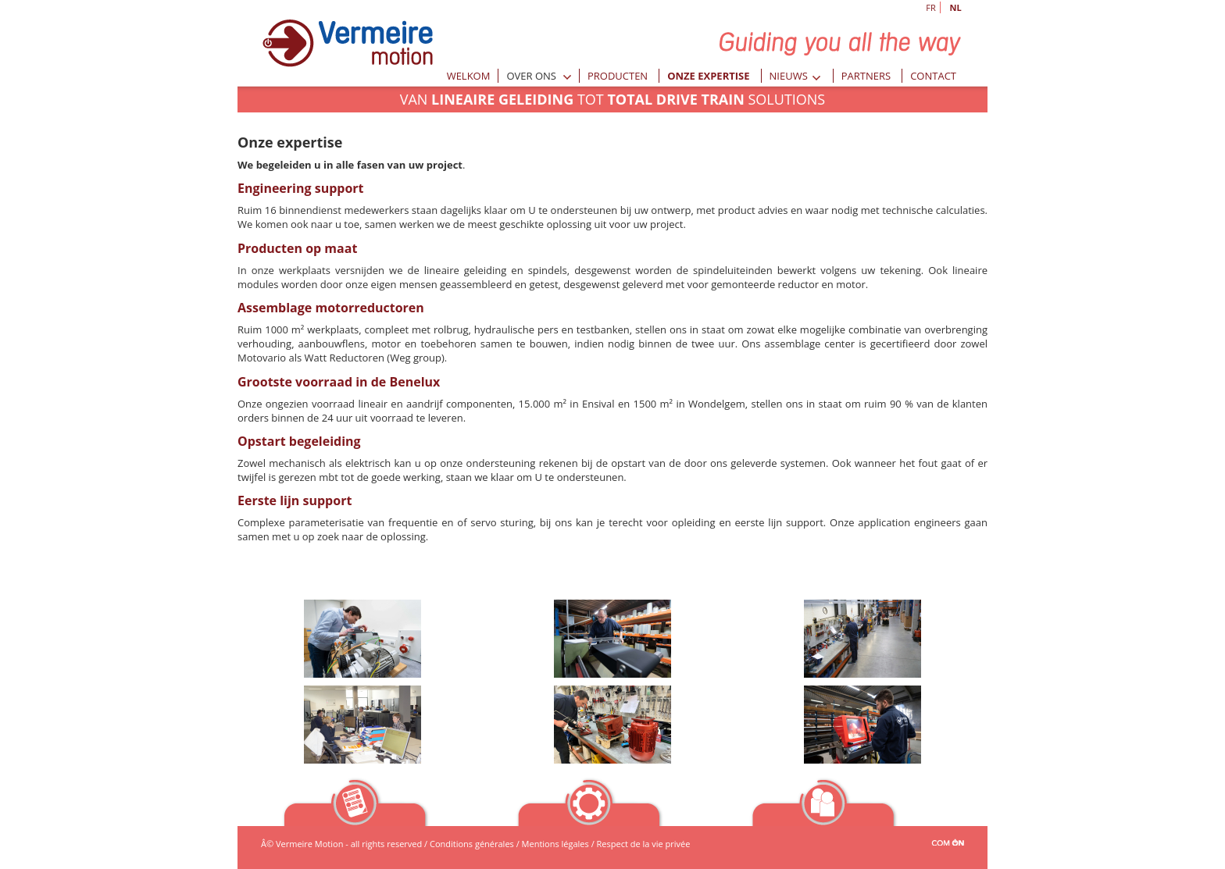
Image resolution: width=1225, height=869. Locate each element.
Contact (933, 76)
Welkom (469, 76)
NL (955, 7)
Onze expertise (708, 76)
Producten (618, 76)
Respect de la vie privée (644, 843)
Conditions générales (472, 843)
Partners (866, 76)
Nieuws (796, 76)
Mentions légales (555, 843)
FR (930, 7)
